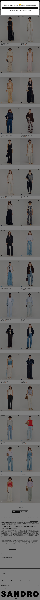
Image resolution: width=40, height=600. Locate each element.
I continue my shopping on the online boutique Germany (20, 10)
